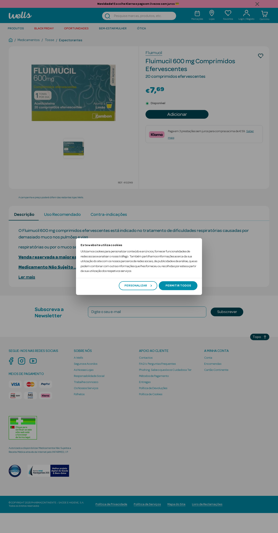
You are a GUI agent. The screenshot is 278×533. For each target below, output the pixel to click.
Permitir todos (178, 285)
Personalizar (138, 285)
